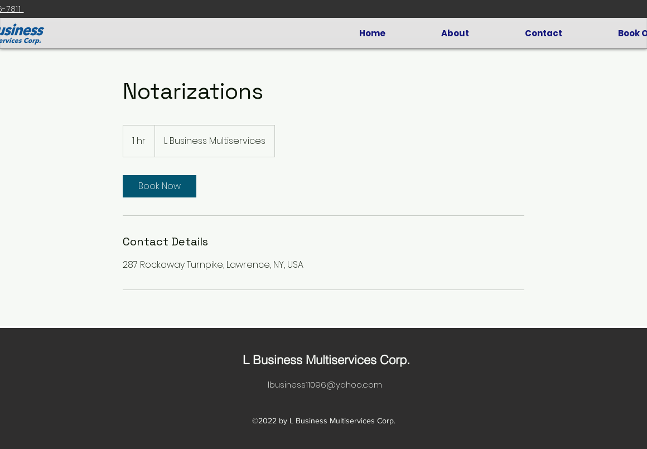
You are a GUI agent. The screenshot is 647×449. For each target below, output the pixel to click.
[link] (159, 186)
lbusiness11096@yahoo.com (325, 384)
